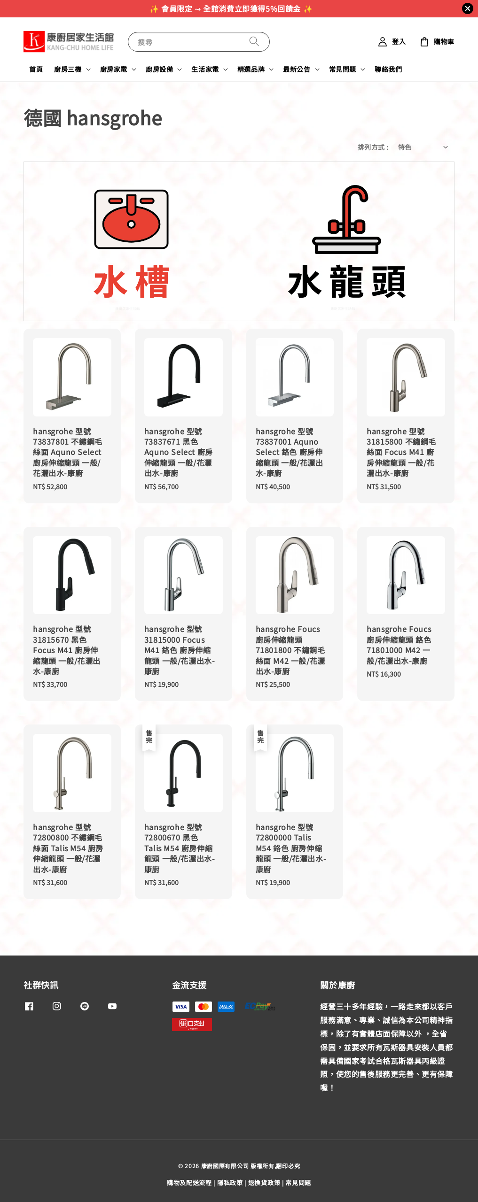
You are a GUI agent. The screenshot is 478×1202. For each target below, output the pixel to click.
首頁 (36, 69)
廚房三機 (67, 69)
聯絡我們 (388, 69)
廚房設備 (159, 69)
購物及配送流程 (189, 1182)
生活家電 (205, 69)
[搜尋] (254, 41)
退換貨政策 (264, 1182)
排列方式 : (373, 147)
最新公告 (296, 69)
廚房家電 (113, 69)
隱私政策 (230, 1182)
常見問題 (342, 69)
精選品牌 (251, 69)
